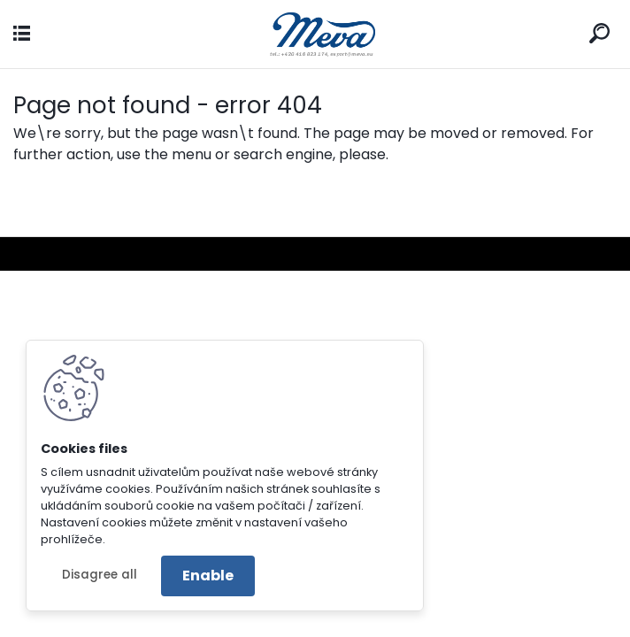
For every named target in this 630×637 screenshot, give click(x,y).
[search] (599, 33)
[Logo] (315, 34)
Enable (208, 575)
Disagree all (99, 574)
